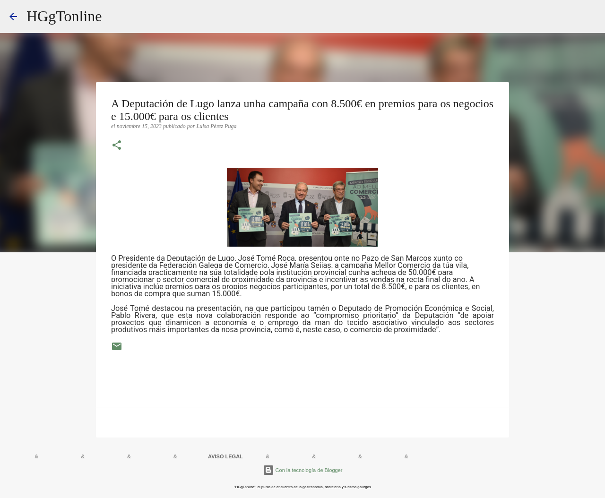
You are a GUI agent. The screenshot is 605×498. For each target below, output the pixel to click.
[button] (116, 146)
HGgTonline (64, 16)
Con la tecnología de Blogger (303, 470)
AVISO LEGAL (225, 456)
